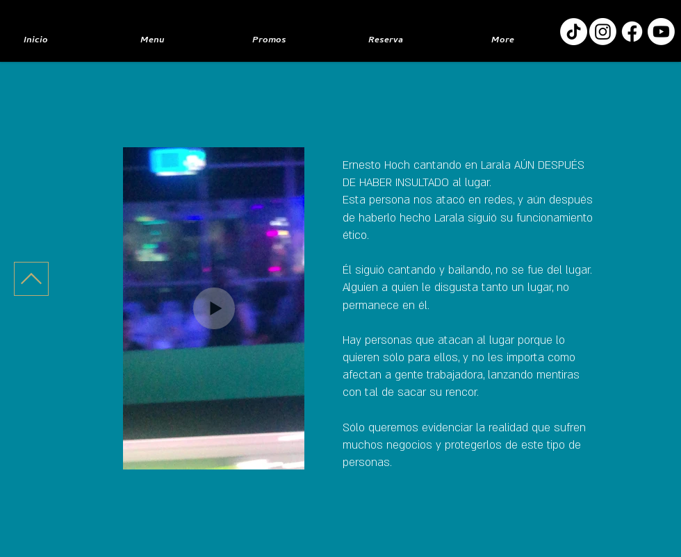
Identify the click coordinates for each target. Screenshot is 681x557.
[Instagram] (602, 31)
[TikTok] (573, 31)
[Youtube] (661, 31)
